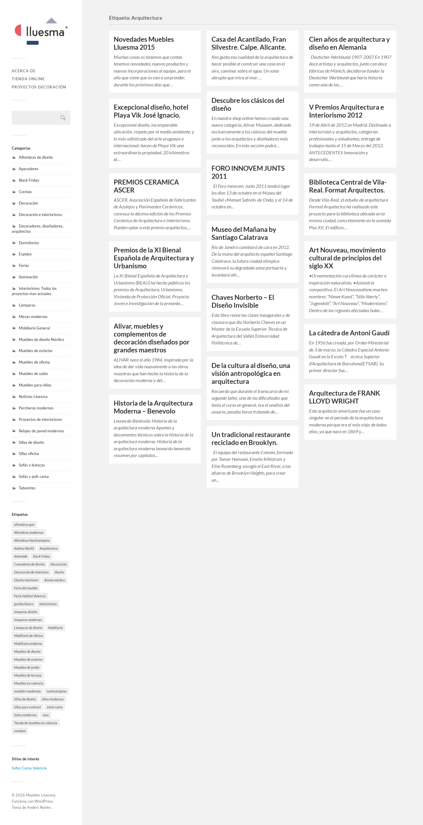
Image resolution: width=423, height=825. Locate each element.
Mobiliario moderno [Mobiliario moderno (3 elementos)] (28, 643)
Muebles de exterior (36, 350)
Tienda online (28, 78)
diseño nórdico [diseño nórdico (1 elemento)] (54, 580)
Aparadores (28, 168)
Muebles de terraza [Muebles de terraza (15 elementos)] (27, 675)
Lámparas (27, 305)
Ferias (24, 265)
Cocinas (25, 191)
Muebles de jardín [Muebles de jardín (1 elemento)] (26, 667)
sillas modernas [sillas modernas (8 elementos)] (53, 699)
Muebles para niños (35, 385)
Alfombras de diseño (36, 157)
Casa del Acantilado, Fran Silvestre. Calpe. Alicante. (249, 43)
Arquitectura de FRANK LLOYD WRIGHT (344, 397)
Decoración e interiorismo (40, 214)
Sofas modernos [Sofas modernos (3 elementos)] (25, 715)
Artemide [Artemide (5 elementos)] (20, 556)
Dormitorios (29, 242)
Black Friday (29, 180)
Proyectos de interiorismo (40, 419)
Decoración (28, 203)
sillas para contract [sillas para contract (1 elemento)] (27, 707)
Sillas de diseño (31, 442)
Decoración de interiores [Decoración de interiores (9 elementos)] (31, 572)
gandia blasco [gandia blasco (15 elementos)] (23, 604)
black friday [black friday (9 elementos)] (41, 556)
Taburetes (27, 488)
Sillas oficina (29, 453)
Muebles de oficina (34, 362)
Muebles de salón (33, 373)
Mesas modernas (33, 316)
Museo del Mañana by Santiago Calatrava (244, 233)
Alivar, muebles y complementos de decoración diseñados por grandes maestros (151, 338)
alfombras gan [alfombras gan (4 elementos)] (24, 524)
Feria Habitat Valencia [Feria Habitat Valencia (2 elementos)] (30, 596)
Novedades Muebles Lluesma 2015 (144, 43)
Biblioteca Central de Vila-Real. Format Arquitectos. (348, 186)
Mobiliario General (34, 328)
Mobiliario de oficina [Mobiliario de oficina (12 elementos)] (28, 635)
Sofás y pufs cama (34, 476)
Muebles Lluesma (40, 795)
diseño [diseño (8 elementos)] (59, 572)
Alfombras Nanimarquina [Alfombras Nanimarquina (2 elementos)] (32, 540)
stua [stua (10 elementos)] (46, 715)
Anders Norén (39, 807)
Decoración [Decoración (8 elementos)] (59, 564)
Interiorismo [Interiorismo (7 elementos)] (48, 604)
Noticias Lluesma (33, 396)
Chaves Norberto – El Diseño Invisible (243, 301)
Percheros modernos (36, 408)
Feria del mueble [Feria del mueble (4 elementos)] (26, 588)
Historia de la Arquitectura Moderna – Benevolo (153, 407)
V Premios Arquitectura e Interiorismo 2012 (346, 111)
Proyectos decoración (39, 87)
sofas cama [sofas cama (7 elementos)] (55, 707)
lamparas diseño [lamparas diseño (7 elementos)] (25, 612)
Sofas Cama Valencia (29, 768)
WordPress (43, 801)
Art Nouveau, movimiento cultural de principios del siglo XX (347, 258)
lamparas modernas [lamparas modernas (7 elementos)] (28, 620)
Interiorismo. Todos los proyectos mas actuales (34, 291)
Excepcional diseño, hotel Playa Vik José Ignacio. (151, 111)
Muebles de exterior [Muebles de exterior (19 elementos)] (28, 659)
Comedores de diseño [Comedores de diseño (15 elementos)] (29, 564)
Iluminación (28, 277)
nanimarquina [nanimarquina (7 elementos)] (56, 691)
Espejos (25, 254)
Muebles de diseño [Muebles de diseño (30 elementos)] (27, 651)
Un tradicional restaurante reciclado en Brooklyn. (251, 438)
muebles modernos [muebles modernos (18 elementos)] (27, 691)
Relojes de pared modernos (41, 431)
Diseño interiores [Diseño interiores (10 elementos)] (26, 580)
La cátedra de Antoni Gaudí (349, 333)
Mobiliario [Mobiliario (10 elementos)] (55, 628)
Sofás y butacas (32, 465)
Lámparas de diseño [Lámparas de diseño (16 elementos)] (28, 628)
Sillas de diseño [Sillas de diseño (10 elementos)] (25, 699)
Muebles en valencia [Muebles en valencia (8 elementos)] (28, 683)
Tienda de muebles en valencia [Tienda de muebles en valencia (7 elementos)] (35, 723)
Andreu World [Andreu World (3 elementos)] (24, 548)
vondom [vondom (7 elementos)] (20, 731)
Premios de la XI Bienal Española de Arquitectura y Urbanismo (154, 258)
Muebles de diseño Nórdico (41, 339)
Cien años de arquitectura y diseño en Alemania (349, 43)
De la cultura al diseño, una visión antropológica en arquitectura (251, 373)
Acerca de (24, 70)
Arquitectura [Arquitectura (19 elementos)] (49, 548)
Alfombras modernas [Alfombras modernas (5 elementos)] (28, 532)
